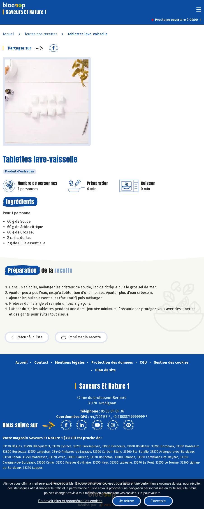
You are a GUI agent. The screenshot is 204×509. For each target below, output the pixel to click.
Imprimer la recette (81, 337)
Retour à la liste (26, 337)
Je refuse (126, 501)
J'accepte (158, 501)
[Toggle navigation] (198, 11)
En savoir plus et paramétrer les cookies (70, 501)
